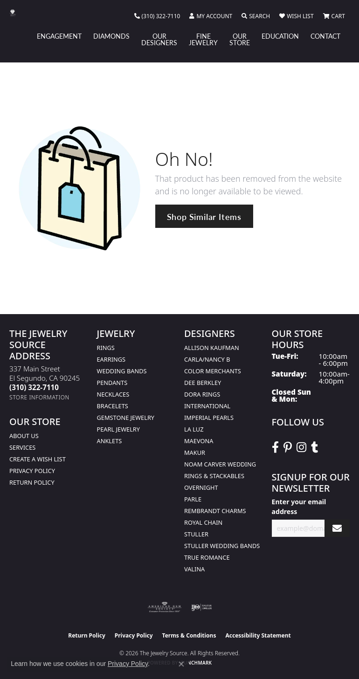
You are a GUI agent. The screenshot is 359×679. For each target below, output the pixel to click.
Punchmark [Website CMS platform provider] (196, 662)
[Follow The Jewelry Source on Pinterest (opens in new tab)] (287, 447)
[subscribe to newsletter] (337, 528)
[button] (210, 16)
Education (280, 36)
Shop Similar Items (204, 216)
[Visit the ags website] (164, 607)
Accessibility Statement (257, 635)
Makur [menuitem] (194, 452)
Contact (325, 36)
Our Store (239, 39)
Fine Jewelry (203, 39)
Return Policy (32, 482)
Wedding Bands (122, 371)
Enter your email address (299, 506)
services (22, 447)
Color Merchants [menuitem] (212, 371)
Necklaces (113, 394)
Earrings (111, 359)
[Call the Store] (34, 387)
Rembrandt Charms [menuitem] (215, 511)
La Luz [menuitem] (193, 429)
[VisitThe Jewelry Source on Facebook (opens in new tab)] (275, 447)
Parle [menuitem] (192, 499)
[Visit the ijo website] (201, 607)
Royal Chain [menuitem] (203, 522)
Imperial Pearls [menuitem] (209, 417)
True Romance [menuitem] (207, 557)
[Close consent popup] (181, 664)
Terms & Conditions (189, 635)
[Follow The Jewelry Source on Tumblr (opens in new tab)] (314, 447)
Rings (106, 347)
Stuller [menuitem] (196, 534)
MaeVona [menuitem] (198, 441)
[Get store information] (39, 397)
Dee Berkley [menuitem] (202, 382)
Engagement (59, 36)
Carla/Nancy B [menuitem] (207, 359)
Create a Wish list (37, 459)
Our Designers (159, 39)
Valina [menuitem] (194, 569)
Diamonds (111, 36)
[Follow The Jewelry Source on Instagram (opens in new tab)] (301, 447)
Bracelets (112, 406)
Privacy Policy (32, 470)
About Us (24, 436)
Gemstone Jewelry (126, 417)
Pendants (112, 382)
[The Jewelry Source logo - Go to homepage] (17, 12)
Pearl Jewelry (118, 429)
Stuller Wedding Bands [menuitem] (222, 546)
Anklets (109, 441)
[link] (157, 16)
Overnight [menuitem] (201, 487)
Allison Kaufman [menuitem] (211, 347)
